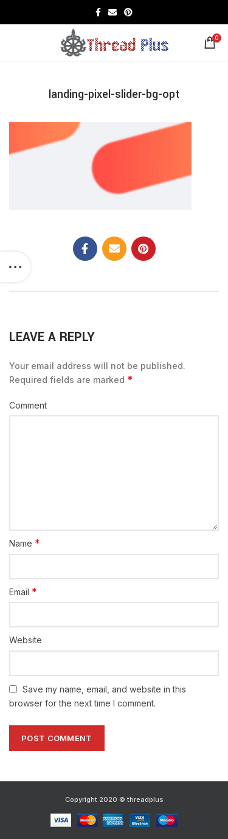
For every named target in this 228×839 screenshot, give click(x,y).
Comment (28, 405)
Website (25, 640)
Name (24, 543)
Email (23, 591)
